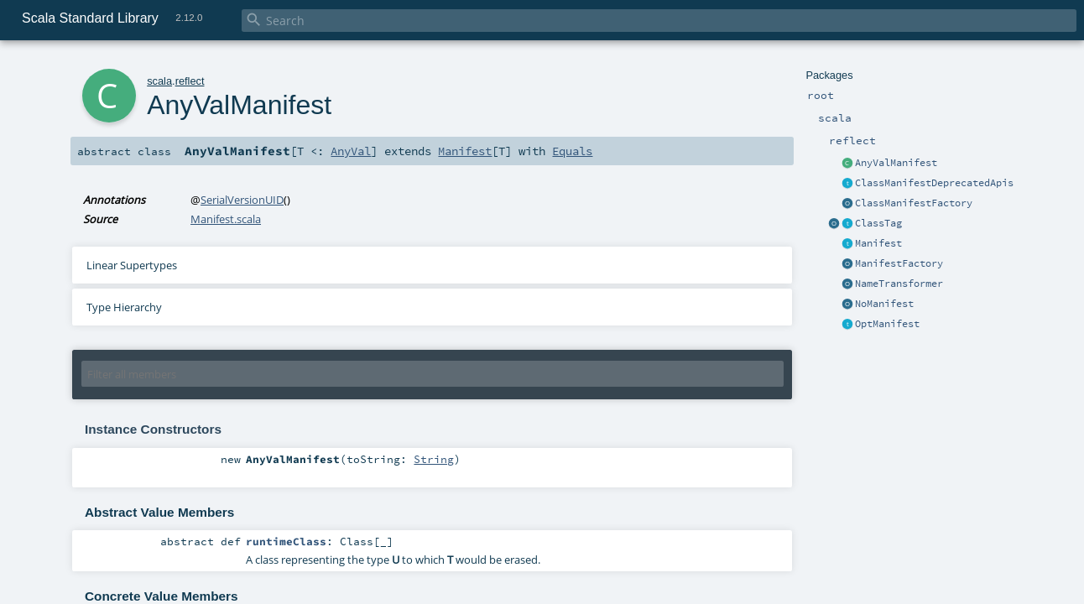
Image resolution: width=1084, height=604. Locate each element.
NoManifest (884, 304)
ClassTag (878, 223)
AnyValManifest (896, 163)
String (434, 459)
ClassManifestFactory (913, 203)
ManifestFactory (899, 263)
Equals (572, 151)
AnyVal (351, 151)
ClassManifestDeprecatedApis (934, 183)
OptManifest (887, 324)
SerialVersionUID (242, 199)
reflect (190, 81)
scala (159, 81)
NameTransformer (899, 283)
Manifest (878, 243)
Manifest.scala (225, 218)
